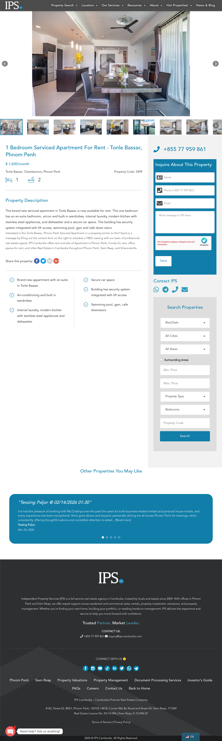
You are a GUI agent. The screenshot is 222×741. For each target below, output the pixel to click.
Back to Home (139, 688)
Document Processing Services (158, 680)
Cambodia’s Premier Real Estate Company (121, 700)
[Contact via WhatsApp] (156, 289)
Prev (5, 64)
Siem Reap (43, 603)
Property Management (111, 680)
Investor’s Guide (200, 680)
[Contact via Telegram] (165, 289)
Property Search (64, 5)
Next (216, 64)
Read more (123, 520)
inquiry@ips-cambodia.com (123, 636)
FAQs (76, 688)
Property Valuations (72, 680)
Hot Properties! (179, 5)
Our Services (113, 5)
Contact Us (113, 688)
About (156, 5)
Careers (93, 688)
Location (90, 5)
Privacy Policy (122, 722)
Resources (137, 5)
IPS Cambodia (83, 700)
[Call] (175, 289)
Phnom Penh (19, 680)
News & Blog (205, 5)
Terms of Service (102, 722)
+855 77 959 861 (180, 149)
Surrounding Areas (174, 360)
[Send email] (185, 289)
